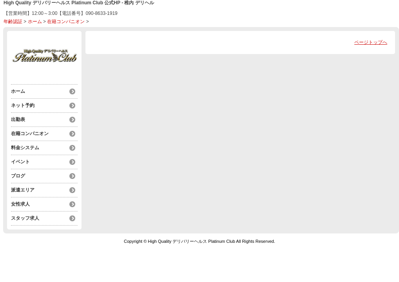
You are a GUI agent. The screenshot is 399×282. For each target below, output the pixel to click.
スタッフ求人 (25, 218)
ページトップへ (370, 42)
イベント (20, 161)
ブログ (18, 176)
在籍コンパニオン (66, 21)
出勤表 (18, 119)
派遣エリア (22, 190)
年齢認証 (13, 21)
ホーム (35, 21)
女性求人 (20, 204)
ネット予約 (22, 105)
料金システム (25, 147)
